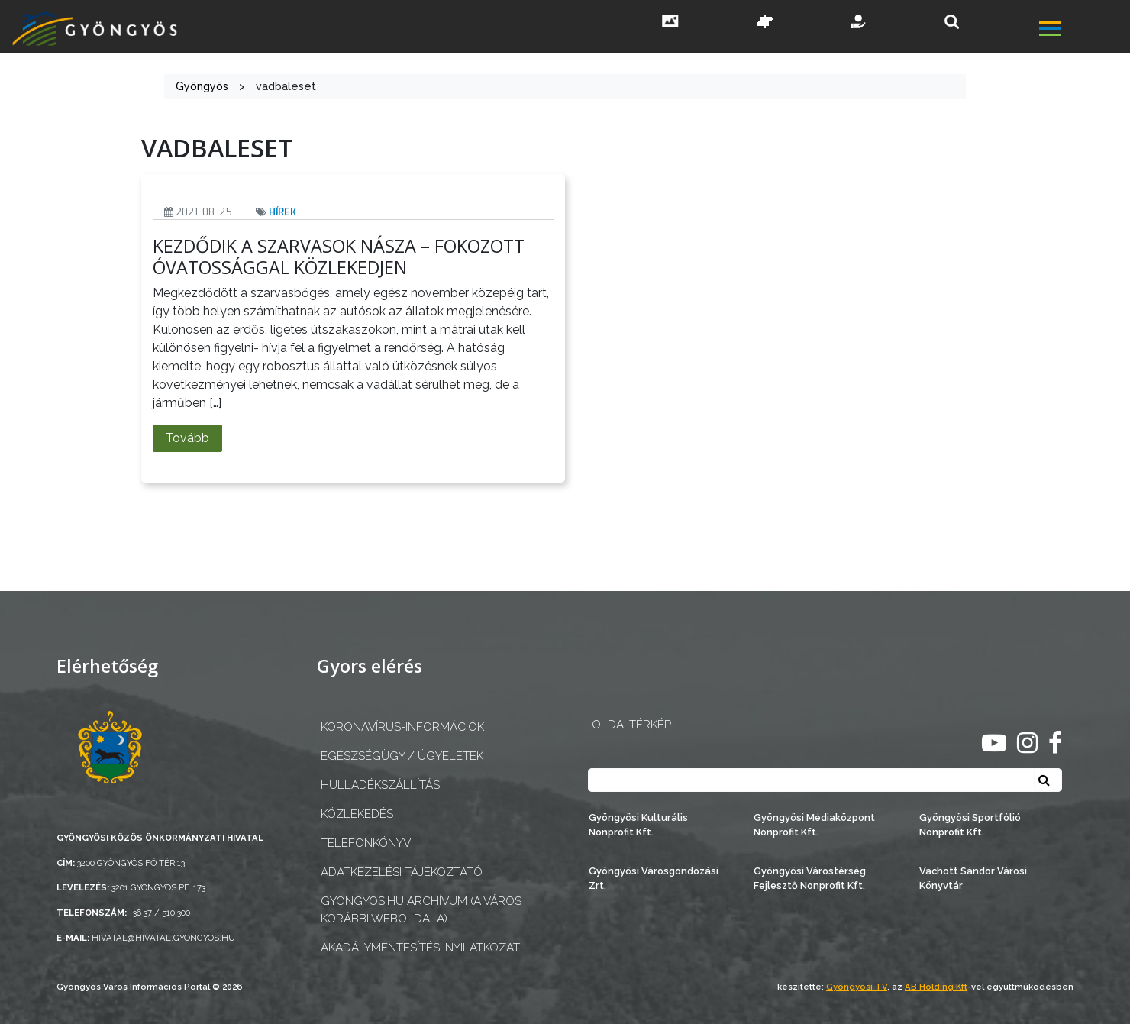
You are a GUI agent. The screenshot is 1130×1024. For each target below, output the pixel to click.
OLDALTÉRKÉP (631, 725)
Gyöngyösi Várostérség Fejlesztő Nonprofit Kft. (810, 878)
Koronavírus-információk (402, 727)
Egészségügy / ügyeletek (402, 756)
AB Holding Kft (936, 986)
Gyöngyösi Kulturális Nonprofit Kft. (638, 825)
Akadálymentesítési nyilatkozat (420, 948)
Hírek (282, 211)
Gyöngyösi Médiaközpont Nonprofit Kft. (814, 825)
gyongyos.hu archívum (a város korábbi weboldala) (421, 909)
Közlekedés (357, 814)
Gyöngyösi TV (856, 986)
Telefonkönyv (366, 843)
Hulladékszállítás (380, 785)
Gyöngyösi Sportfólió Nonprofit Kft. (970, 825)
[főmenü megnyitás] (1083, 31)
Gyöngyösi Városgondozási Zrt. (653, 878)
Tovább (187, 438)
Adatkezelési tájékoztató (402, 872)
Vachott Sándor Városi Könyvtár (973, 878)
